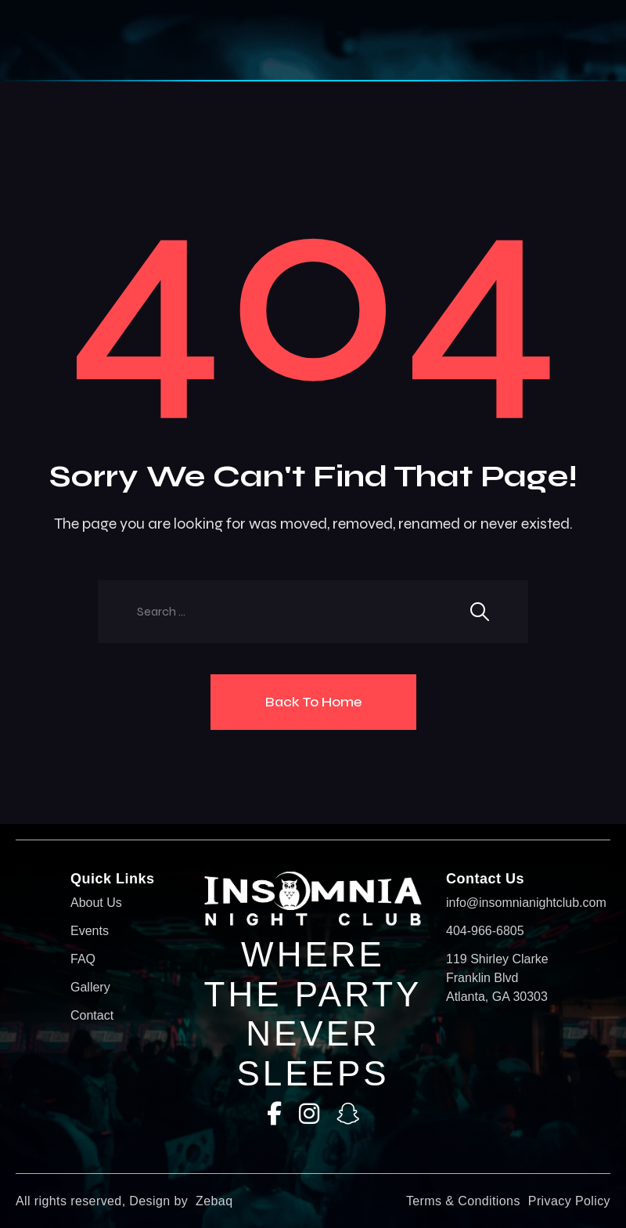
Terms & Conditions (463, 1201)
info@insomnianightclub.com (501, 902)
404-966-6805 (485, 930)
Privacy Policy (569, 1201)
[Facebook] (274, 1114)
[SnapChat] (348, 1114)
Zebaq (214, 1201)
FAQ (82, 959)
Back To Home (313, 701)
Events (89, 930)
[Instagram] (309, 1114)
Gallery (90, 987)
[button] (281, 40)
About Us (96, 902)
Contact (91, 1015)
